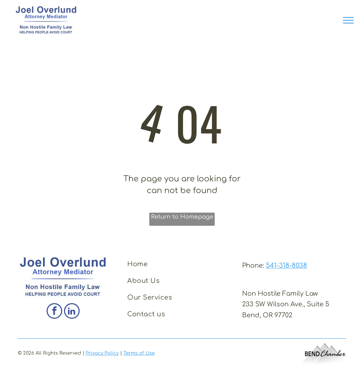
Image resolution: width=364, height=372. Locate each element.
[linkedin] (72, 312)
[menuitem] (179, 264)
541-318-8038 (286, 265)
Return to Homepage (182, 217)
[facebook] (54, 312)
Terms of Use (139, 353)
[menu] (348, 20)
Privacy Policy (102, 353)
